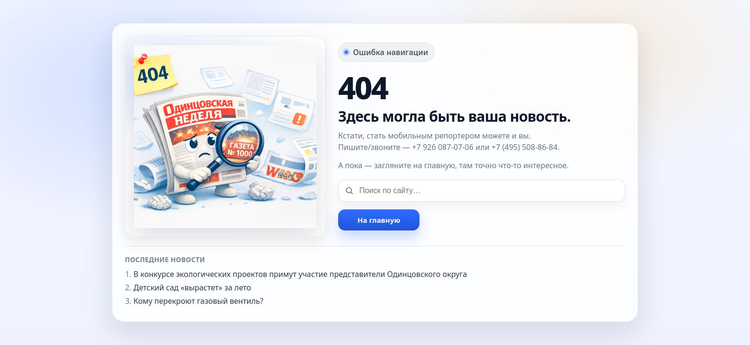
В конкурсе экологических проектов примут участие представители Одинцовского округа (300, 274)
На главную (378, 220)
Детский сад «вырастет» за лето (192, 287)
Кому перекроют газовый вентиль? (198, 301)
